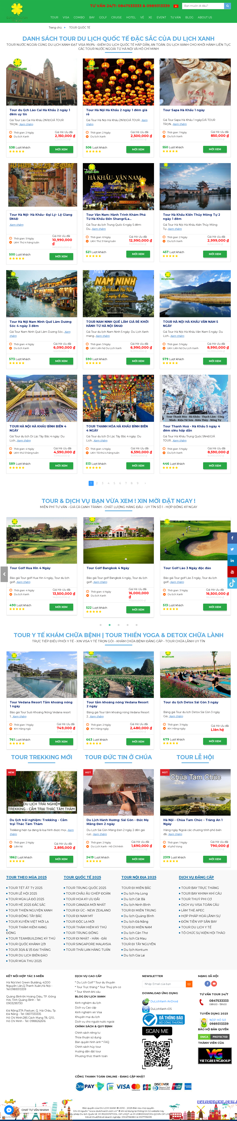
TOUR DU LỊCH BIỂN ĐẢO (28, 955)
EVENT (161, 17)
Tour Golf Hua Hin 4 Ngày (183, 568)
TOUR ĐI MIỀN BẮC (136, 888)
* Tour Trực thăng (86, 987)
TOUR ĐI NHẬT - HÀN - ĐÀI (86, 938)
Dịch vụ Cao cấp (85, 1007)
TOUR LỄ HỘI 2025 (22, 893)
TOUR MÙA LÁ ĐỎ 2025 (26, 899)
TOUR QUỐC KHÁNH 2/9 (27, 944)
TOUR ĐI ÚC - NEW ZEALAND (88, 910)
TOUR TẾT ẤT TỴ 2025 (25, 888)
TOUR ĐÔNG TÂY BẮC (25, 916)
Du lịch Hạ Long (136, 893)
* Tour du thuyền (104, 982)
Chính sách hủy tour (88, 1046)
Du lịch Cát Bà (134, 899)
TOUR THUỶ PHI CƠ (196, 899)
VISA (66, 17)
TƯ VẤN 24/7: (130, 6)
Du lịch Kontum (136, 950)
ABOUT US (205, 17)
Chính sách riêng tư (87, 1032)
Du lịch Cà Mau (135, 938)
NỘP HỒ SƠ (217, 1020)
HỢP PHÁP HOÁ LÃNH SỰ (201, 916)
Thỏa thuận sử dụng (88, 1037)
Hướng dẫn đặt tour (88, 1051)
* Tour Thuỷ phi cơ (109, 987)
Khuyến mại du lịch (87, 1017)
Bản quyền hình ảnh (88, 1042)
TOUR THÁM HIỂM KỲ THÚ (86, 927)
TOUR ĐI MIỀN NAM (136, 927)
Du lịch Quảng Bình (139, 916)
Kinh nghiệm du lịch (88, 1003)
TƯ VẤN (175, 17)
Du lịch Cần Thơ (136, 933)
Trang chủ (55, 27)
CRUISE (116, 17)
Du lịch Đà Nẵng (136, 921)
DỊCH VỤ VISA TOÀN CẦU (200, 905)
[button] (100, 625)
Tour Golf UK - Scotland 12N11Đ (111, 568)
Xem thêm (26, 124)
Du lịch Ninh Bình (137, 905)
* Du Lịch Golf (84, 982)
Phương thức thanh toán (91, 1056)
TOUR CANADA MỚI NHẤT (86, 905)
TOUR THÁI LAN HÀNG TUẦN (88, 950)
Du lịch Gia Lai (134, 955)
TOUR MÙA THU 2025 (25, 961)
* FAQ (105, 1042)
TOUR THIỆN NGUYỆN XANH (30, 910)
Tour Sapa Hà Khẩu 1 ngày (184, 110)
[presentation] (4, 574)
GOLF (103, 17)
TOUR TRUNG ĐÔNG (82, 933)
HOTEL (131, 17)
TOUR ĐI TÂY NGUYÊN (138, 944)
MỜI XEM (61, 149)
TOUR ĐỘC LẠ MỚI (80, 921)
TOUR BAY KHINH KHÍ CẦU (201, 893)
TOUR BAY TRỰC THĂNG (200, 888)
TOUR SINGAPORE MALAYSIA (88, 944)
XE (150, 17)
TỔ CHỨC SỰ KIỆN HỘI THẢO (203, 933)
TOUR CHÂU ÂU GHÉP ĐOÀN (88, 893)
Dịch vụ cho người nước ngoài (94, 1021)
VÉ (142, 17)
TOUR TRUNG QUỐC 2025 (86, 888)
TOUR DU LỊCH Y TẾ (196, 927)
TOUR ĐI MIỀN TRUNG (138, 910)
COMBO (79, 17)
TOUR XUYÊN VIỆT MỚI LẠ (28, 921)
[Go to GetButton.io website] (9, 1117)
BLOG (189, 17)
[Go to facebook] (9, 1110)
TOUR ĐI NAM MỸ (79, 916)
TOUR (54, 17)
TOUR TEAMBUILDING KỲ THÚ (31, 938)
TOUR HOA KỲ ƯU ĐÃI (83, 899)
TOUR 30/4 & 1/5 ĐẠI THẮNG (29, 950)
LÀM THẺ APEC (192, 910)
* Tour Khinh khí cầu (87, 992)
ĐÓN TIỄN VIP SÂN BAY (199, 921)
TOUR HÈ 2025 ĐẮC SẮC (26, 905)
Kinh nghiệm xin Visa (88, 1012)
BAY (92, 17)
